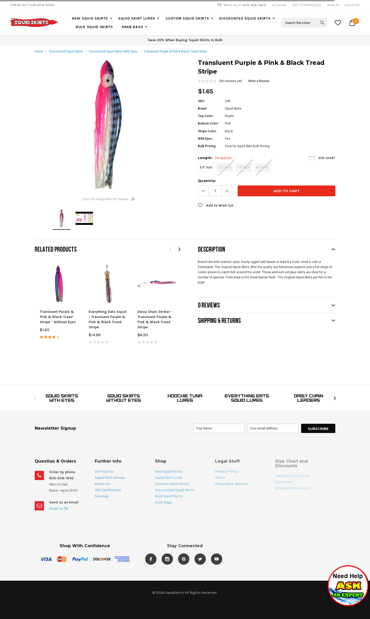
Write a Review (258, 81)
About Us (102, 484)
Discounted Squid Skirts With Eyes (113, 51)
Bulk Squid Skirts (94, 27)
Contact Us (104, 471)
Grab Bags (132, 27)
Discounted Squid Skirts (245, 18)
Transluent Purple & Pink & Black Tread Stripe (175, 51)
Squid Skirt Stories (110, 477)
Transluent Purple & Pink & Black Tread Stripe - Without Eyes (58, 317)
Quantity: (207, 181)
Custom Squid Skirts (187, 18)
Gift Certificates (108, 490)
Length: (214, 158)
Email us (58, 508)
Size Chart (326, 158)
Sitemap (102, 496)
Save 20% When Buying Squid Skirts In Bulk (185, 40)
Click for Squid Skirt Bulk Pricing (247, 146)
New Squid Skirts (90, 18)
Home (39, 51)
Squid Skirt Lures (136, 18)
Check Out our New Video (32, 5)
